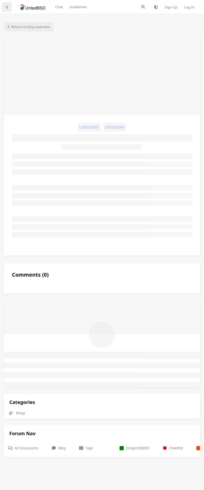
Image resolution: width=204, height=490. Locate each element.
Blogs (17, 413)
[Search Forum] (143, 7)
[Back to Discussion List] (7, 7)
